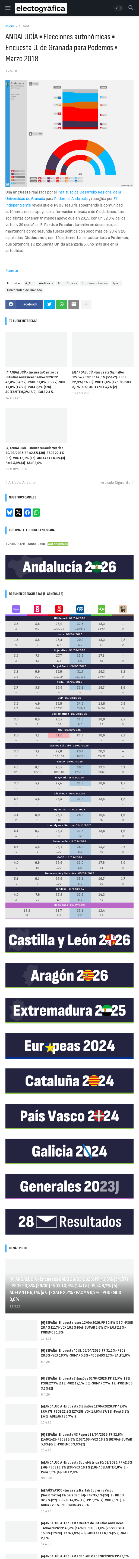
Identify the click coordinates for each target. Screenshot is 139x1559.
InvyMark (61, 777)
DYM (60, 698)
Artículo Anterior (22, 482)
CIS (60, 730)
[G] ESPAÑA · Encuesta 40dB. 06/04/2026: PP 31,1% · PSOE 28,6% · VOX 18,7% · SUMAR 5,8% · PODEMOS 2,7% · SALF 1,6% (85, 1353)
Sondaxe (61, 889)
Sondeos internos (95, 283)
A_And (23, 26)
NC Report (60, 618)
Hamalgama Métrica (61, 825)
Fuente (11, 270)
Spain (116, 283)
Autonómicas (67, 283)
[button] (7, 8)
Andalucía (46, 283)
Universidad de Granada (24, 290)
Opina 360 (61, 809)
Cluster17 (60, 793)
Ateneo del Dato (60, 745)
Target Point (60, 666)
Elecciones (61, 905)
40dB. (61, 682)
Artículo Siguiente (116, 482)
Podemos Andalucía (71, 198)
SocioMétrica (60, 714)
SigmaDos (60, 650)
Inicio (9, 26)
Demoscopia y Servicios (60, 873)
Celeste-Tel (60, 841)
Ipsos (60, 634)
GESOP (60, 761)
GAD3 (60, 857)
